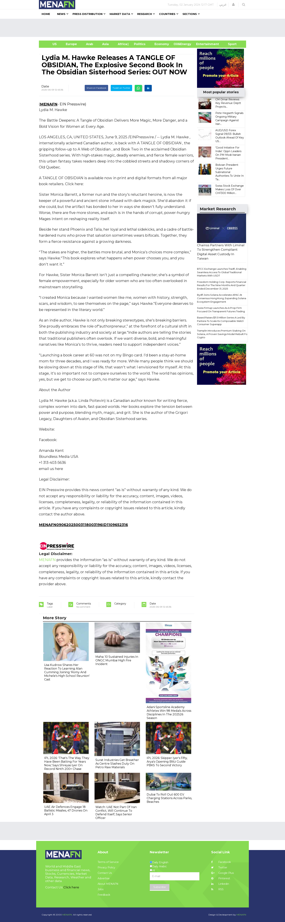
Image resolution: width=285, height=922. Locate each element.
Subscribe (159, 887)
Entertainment (202, 44)
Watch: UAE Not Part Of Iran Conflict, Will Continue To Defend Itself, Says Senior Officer (116, 812)
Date (45, 86)
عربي (223, 5)
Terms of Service (108, 862)
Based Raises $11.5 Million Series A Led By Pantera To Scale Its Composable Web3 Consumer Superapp (221, 321)
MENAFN (48, 104)
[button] (233, 5)
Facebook (221, 862)
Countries (167, 14)
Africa (122, 44)
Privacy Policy (106, 867)
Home (46, 14)
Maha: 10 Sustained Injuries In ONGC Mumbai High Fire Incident (116, 660)
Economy (162, 44)
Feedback (104, 894)
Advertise (104, 878)
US (50, 44)
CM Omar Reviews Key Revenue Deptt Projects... (228, 103)
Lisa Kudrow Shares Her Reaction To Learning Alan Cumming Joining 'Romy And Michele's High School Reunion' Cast (67, 672)
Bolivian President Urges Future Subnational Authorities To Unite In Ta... (229, 172)
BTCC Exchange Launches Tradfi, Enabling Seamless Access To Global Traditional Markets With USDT (221, 272)
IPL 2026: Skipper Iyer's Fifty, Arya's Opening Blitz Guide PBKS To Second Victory (167, 761)
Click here (71, 887)
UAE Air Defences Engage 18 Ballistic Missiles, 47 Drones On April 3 (65, 810)
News (61, 14)
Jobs (100, 889)
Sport (229, 44)
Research (144, 14)
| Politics (139, 44)
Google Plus (222, 873)
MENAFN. (67, 914)
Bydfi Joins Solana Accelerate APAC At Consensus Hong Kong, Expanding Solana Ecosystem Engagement (221, 298)
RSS (217, 889)
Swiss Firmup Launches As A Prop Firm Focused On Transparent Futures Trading (221, 309)
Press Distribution (88, 14)
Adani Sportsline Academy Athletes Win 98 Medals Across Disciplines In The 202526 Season (169, 712)
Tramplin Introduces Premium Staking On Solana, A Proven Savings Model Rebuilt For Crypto (222, 334)
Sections (189, 14)
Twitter (219, 867)
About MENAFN (108, 883)
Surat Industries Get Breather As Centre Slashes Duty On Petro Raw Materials (117, 763)
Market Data (120, 14)
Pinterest (220, 878)
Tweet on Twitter (121, 88)
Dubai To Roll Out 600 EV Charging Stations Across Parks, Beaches (169, 798)
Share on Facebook (96, 88)
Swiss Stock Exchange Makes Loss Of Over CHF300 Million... (229, 189)
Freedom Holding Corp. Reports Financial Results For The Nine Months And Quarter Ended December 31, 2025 (221, 285)
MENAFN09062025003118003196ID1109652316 (83, 525)
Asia (105, 44)
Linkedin (220, 883)
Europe (71, 44)
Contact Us (105, 873)
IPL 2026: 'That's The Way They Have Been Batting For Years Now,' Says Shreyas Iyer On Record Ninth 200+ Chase (66, 763)
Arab (89, 44)
